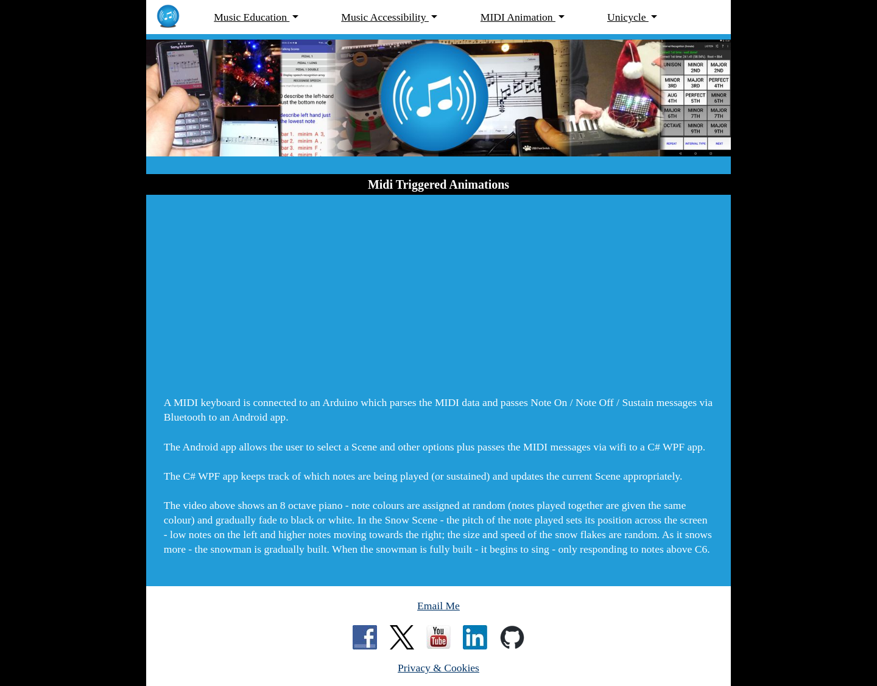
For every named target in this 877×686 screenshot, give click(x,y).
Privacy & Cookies (438, 668)
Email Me (438, 606)
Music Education (251, 17)
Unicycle (628, 17)
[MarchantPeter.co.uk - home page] (174, 17)
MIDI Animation (518, 17)
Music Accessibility (385, 17)
